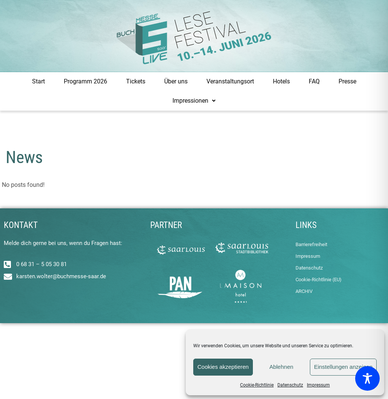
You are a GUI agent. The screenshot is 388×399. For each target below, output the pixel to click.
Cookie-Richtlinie (257, 385)
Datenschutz (290, 385)
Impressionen (194, 100)
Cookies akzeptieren (223, 367)
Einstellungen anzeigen (343, 367)
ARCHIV (304, 291)
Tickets (135, 81)
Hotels (281, 81)
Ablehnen (281, 367)
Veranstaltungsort (230, 81)
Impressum (318, 385)
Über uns (176, 81)
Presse (347, 81)
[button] (194, 101)
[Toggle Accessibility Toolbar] (367, 378)
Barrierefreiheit (311, 244)
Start (38, 81)
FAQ (314, 81)
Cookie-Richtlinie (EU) (319, 279)
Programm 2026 (85, 81)
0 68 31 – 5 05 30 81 (41, 264)
